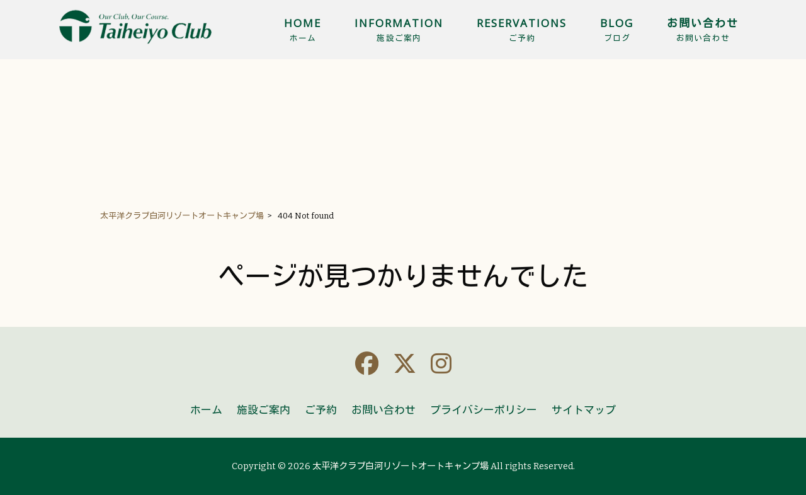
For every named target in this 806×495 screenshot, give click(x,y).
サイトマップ (584, 410)
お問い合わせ (383, 410)
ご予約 (321, 410)
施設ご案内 (263, 410)
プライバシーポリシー (483, 410)
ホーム (206, 410)
